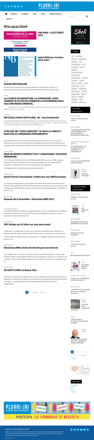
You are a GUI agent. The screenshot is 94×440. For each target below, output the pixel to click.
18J (73, 56)
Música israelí (75, 94)
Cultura (82, 67)
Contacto (9, 19)
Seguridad (74, 99)
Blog (72, 387)
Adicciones (79, 56)
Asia (84, 64)
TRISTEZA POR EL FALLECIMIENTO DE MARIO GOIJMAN (79, 321)
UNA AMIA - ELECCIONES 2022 (51, 34)
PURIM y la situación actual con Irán (79, 119)
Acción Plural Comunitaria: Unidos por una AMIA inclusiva (35, 176)
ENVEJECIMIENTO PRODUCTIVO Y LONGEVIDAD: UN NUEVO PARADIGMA (35, 155)
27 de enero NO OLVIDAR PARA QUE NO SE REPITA (80, 162)
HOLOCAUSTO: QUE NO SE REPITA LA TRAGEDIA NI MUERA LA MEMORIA (79, 341)
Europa (82, 80)
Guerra (73, 83)
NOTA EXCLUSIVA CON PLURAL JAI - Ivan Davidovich (31, 117)
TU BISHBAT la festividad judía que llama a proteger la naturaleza (80, 291)
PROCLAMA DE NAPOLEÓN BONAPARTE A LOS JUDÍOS (79, 223)
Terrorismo (82, 102)
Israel (82, 86)
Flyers (34, 14)
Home (6, 13)
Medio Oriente (76, 91)
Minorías (84, 91)
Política (83, 94)
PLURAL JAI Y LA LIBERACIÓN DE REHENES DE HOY (80, 279)
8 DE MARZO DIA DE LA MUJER (85, 266)
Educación (74, 80)
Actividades (24, 14)
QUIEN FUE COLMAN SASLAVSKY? (77, 234)
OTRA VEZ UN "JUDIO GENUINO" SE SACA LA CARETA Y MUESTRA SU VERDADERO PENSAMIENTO (32, 132)
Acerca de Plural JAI (55, 14)
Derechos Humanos (77, 72)
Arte (80, 62)
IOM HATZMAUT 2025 (85, 210)
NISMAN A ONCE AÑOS (85, 175)
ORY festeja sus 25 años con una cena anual (27, 224)
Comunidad (75, 67)
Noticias (73, 392)
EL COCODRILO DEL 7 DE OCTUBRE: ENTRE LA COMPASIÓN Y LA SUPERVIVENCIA (78, 149)
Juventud (74, 89)
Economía (84, 78)
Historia (80, 83)
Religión (81, 97)
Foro (72, 390)
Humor (86, 83)
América (74, 59)
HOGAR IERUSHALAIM (15, 83)
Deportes (74, 70)
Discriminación (76, 78)
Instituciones (75, 86)
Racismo (74, 97)
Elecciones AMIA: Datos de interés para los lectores (31, 247)
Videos (43, 14)
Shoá (81, 99)
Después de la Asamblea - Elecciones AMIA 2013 (29, 199)
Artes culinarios (76, 64)
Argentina (74, 62)
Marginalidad (82, 89)
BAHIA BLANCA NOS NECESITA (80, 255)
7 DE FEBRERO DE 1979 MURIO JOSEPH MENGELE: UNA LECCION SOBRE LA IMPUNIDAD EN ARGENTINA (80, 132)
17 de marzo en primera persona (78, 245)
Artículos (13, 14)
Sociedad (74, 102)
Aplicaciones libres (9, 438)
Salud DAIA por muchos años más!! (50, 59)
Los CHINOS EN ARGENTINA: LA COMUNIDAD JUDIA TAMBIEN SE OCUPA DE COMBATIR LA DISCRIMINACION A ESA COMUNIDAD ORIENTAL (34, 101)
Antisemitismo (82, 59)
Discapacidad (75, 75)
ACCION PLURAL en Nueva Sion (20, 270)
